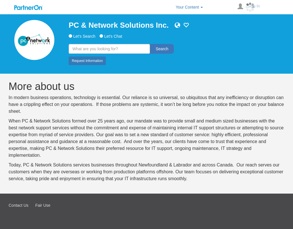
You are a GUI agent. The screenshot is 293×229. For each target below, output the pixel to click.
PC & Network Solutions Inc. (119, 25)
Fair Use (42, 205)
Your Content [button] (189, 7)
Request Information (87, 61)
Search (162, 49)
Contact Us (18, 205)
